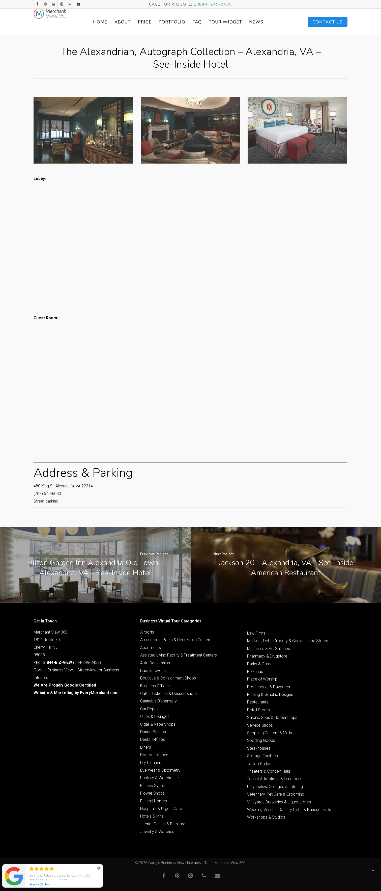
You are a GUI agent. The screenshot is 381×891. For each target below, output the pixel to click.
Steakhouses (258, 748)
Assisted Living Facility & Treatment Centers (178, 655)
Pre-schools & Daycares (268, 687)
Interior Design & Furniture (162, 824)
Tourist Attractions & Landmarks (275, 778)
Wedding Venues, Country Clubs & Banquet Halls (289, 809)
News (268, 22)
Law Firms (256, 633)
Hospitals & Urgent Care (161, 808)
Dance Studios (153, 731)
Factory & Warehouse (159, 777)
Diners (145, 747)
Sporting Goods (261, 740)
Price (157, 22)
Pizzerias (255, 671)
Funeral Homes (153, 801)
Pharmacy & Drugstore (267, 656)
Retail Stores (258, 709)
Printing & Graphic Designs (270, 694)
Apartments (150, 647)
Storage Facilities (262, 755)
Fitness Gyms (152, 785)
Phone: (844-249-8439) (67, 662)
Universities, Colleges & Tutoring (275, 786)
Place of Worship (262, 679)
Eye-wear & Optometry (160, 770)
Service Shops (260, 725)
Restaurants (257, 702)
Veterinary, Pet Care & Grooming (275, 794)
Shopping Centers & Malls (269, 732)
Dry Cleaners (151, 762)
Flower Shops (152, 793)
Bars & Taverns (153, 670)
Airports (147, 632)
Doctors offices (154, 754)
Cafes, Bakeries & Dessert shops (169, 693)
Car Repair (149, 708)
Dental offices (152, 739)
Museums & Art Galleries (268, 648)
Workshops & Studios (266, 817)
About (135, 22)
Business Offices (155, 686)
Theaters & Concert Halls (269, 771)
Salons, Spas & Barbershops (272, 717)
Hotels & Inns (151, 816)
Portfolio (184, 22)
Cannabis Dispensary (158, 701)
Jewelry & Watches (157, 831)
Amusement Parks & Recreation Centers (175, 639)
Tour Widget (237, 22)
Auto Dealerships (155, 663)
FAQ (209, 22)
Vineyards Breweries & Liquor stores (279, 802)
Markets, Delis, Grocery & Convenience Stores (287, 640)
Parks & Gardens (262, 664)
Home (112, 22)
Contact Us (327, 22)
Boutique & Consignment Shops (168, 678)
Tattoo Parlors (260, 763)
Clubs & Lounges (154, 716)
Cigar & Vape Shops (157, 724)
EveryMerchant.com (99, 692)
